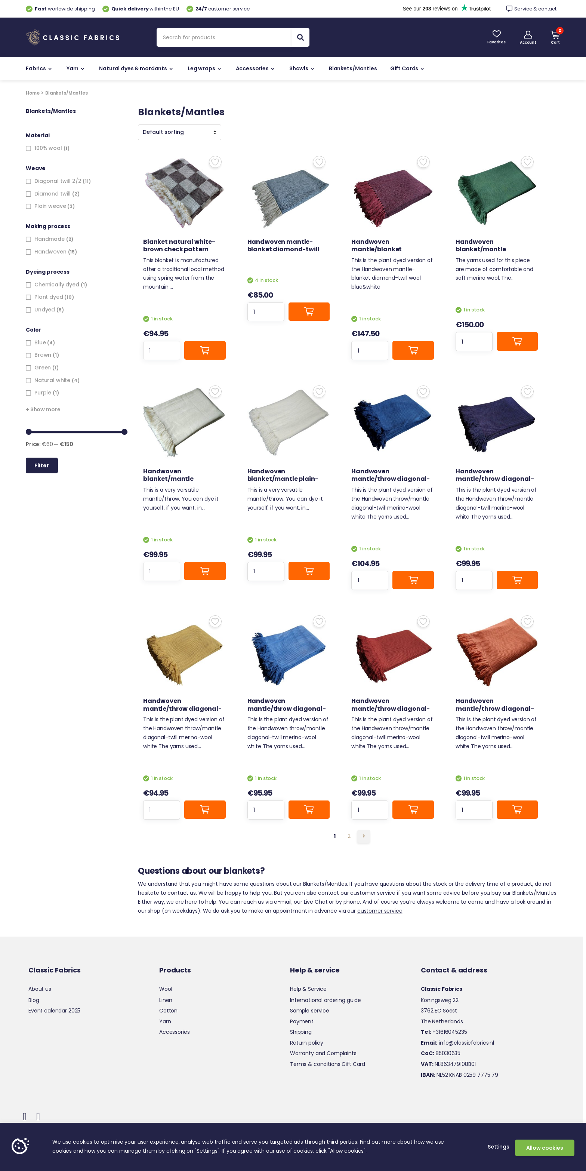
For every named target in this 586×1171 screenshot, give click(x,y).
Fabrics (36, 68)
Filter (41, 465)
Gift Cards (404, 68)
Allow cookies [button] (544, 1148)
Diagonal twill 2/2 (57, 181)
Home (32, 93)
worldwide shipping (60, 8)
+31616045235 (444, 1032)
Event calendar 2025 (54, 1010)
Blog (33, 1000)
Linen (165, 1000)
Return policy (306, 1042)
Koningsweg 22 (440, 1000)
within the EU (140, 8)
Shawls (298, 68)
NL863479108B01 (448, 1064)
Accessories (252, 68)
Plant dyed (48, 297)
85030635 (440, 1053)
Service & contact (531, 8)
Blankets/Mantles (353, 68)
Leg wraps (201, 68)
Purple (42, 392)
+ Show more (43, 409)
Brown (42, 355)
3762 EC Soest (439, 1010)
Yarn (72, 68)
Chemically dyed (56, 284)
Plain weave (50, 206)
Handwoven (50, 251)
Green (42, 367)
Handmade (49, 239)
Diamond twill (52, 193)
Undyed (44, 309)
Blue (40, 342)
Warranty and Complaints (323, 1053)
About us (39, 989)
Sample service (309, 1010)
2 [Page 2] (349, 836)
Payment (302, 1021)
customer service (218, 8)
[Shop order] (179, 132)
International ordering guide (325, 1000)
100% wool (48, 148)
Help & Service (308, 989)
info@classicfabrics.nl (457, 1042)
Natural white (52, 380)
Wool (165, 989)
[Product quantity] (161, 350)
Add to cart (204, 350)
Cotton (168, 1010)
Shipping (301, 1032)
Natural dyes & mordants (133, 68)
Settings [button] (498, 1146)
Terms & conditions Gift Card (327, 1064)
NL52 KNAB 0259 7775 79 (459, 1075)
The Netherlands (442, 1021)
